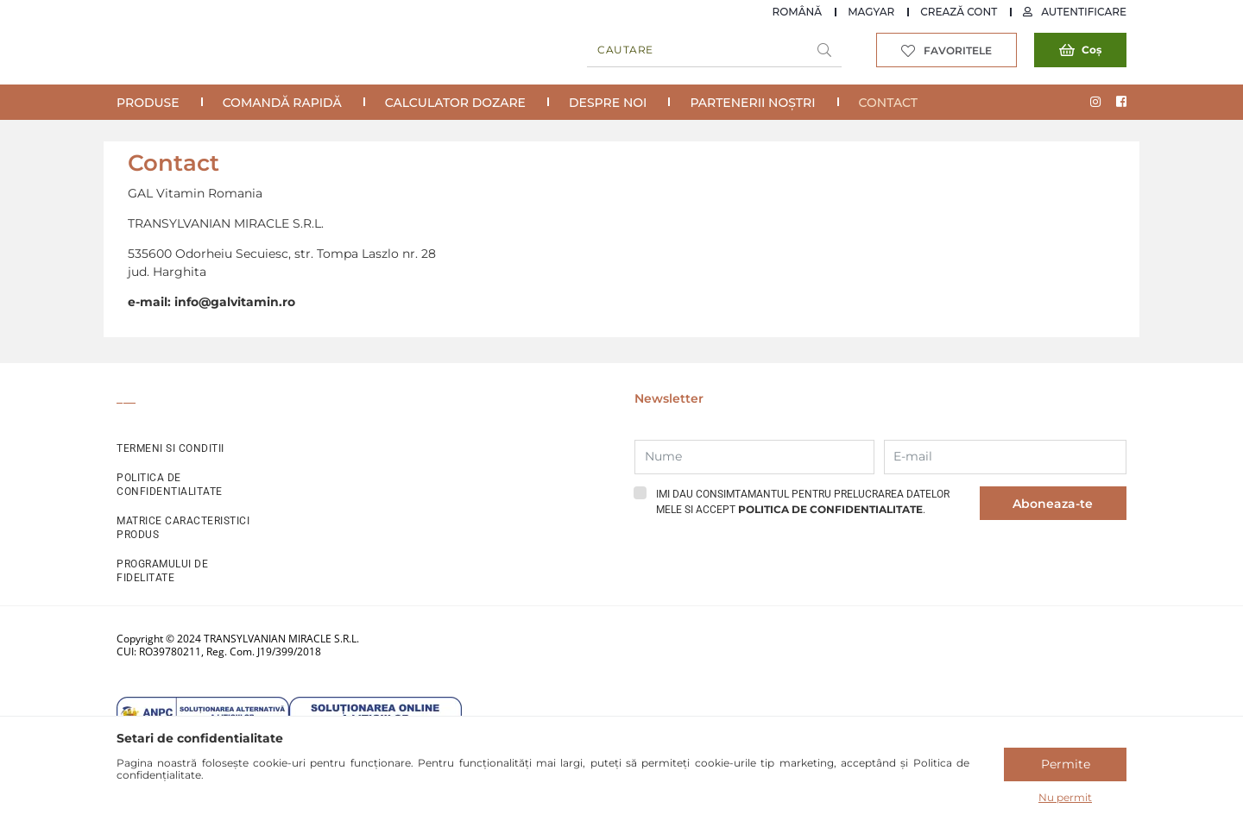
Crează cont (958, 11)
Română (798, 11)
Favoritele (958, 50)
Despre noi (608, 102)
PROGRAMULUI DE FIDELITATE (162, 571)
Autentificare (1083, 11)
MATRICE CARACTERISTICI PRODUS (183, 528)
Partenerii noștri (752, 102)
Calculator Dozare (455, 102)
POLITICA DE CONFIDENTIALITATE (170, 485)
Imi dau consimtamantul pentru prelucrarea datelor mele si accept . (803, 502)
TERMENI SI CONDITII (170, 448)
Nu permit (1065, 797)
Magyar (871, 11)
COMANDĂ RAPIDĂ (282, 102)
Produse (148, 102)
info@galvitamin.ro (234, 302)
